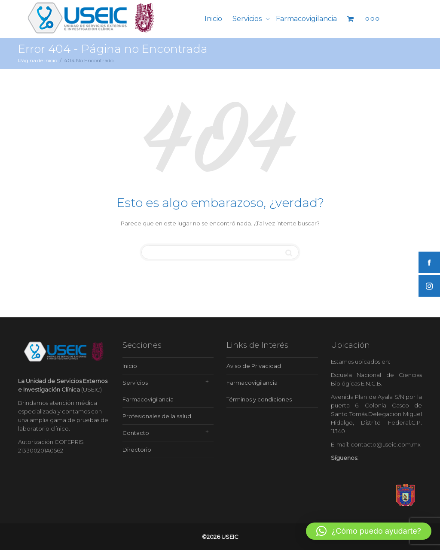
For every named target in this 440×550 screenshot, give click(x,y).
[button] (368, 531)
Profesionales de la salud (156, 416)
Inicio (213, 19)
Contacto (135, 432)
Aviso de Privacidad (253, 365)
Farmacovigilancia (306, 19)
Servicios (247, 19)
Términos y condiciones (259, 399)
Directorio (136, 449)
